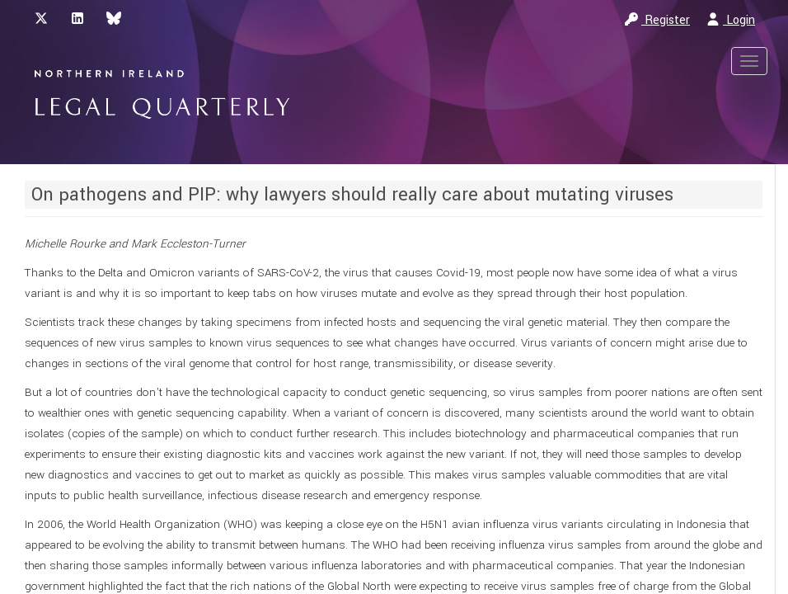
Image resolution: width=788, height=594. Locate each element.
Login (730, 20)
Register (657, 20)
